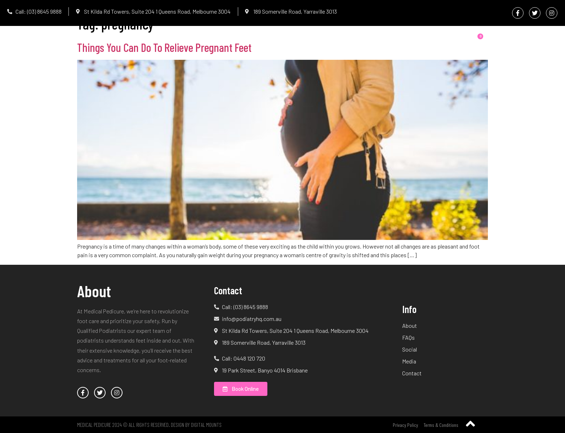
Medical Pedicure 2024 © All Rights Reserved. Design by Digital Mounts (149, 424)
